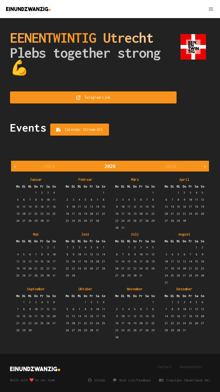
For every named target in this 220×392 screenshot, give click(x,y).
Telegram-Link (93, 97)
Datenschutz (191, 367)
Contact (165, 367)
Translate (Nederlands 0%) (184, 380)
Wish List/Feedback (132, 380)
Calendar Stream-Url (79, 129)
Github (96, 380)
